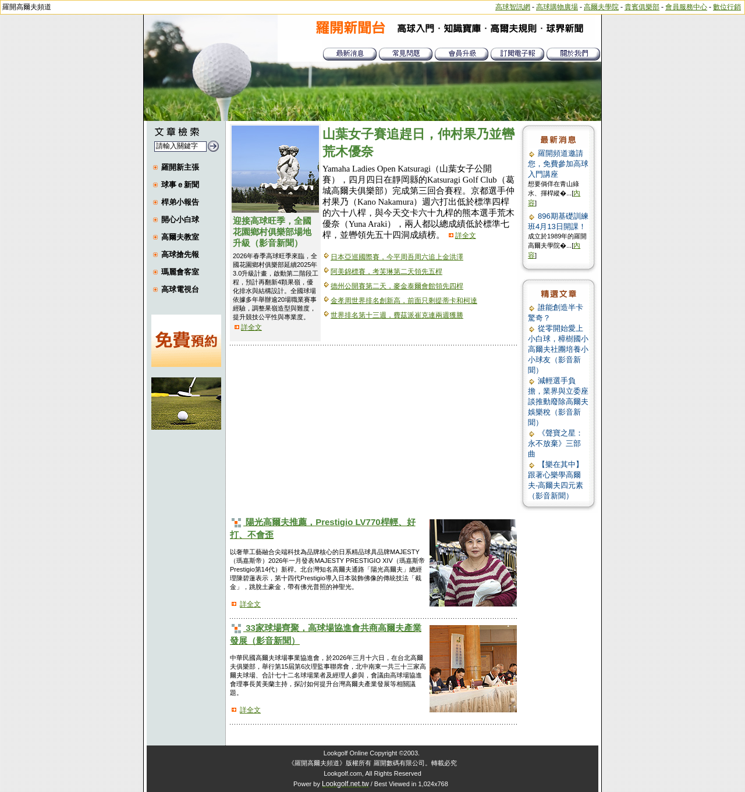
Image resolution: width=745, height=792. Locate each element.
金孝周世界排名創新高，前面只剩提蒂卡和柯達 (404, 301)
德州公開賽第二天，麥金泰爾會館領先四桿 (397, 286)
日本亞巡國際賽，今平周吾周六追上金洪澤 (397, 257)
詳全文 (251, 327)
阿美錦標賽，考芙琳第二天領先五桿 (386, 271)
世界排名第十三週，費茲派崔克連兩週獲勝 (397, 315)
